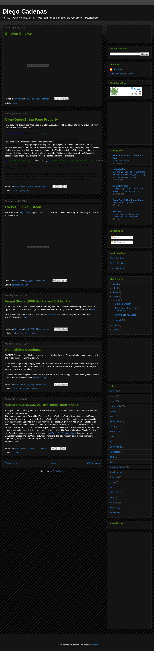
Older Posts (93, 463)
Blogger (94, 645)
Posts (115, 237)
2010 (115, 288)
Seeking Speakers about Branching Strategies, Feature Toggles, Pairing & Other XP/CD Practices (129, 174)
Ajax (112, 436)
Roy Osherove (26, 212)
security (15, 452)
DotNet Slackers (117, 263)
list (19, 309)
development (17, 285)
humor (15, 103)
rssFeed (114, 502)
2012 (115, 284)
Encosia (117, 211)
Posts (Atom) (58, 471)
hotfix (14, 333)
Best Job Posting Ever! (123, 202)
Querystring (25, 190)
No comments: (43, 99)
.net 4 (112, 416)
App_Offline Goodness (23, 350)
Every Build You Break (23, 207)
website (34, 388)
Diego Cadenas (24, 11)
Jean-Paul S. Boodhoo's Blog (128, 200)
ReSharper (115, 452)
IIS (111, 441)
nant (112, 497)
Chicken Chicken (18, 34)
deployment (25, 388)
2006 (115, 329)
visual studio (30, 333)
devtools (114, 477)
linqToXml (114, 492)
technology (115, 507)
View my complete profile (122, 73)
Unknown (117, 69)
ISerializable (119, 169)
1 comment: (41, 448)
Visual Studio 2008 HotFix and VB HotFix (37, 301)
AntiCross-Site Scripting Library (62, 433)
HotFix (53, 314)
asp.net (15, 190)
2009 (115, 292)
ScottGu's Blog (120, 186)
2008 (115, 296)
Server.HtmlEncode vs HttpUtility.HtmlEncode (41, 405)
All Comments (119, 242)
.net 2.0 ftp (115, 431)
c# (111, 462)
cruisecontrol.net (118, 467)
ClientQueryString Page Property (31, 119)
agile (112, 457)
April (118, 300)
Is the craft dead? (121, 160)
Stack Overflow (117, 258)
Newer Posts (11, 463)
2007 (115, 325)
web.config (115, 512)
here (93, 309)
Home (53, 463)
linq (111, 487)
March (119, 320)
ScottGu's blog (39, 377)
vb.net (20, 333)
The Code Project (118, 268)
